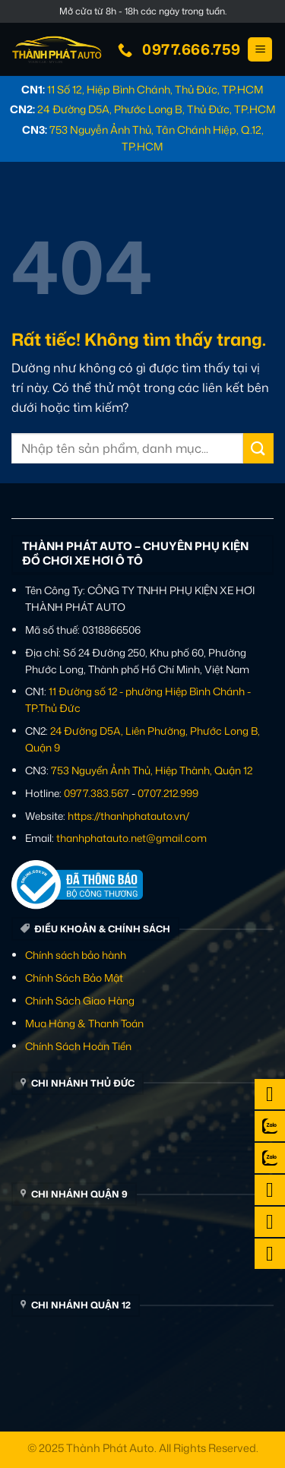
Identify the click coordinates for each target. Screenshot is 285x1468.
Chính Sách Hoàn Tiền (78, 1046)
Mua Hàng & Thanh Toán (84, 1023)
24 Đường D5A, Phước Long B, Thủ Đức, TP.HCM (156, 109)
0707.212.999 (168, 793)
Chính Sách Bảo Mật (74, 977)
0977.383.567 (96, 793)
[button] (260, 49)
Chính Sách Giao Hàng (80, 1000)
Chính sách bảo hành (75, 955)
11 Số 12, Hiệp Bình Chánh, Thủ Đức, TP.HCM (155, 89)
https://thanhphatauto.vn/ (128, 815)
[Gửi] (258, 448)
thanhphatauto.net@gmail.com (131, 837)
